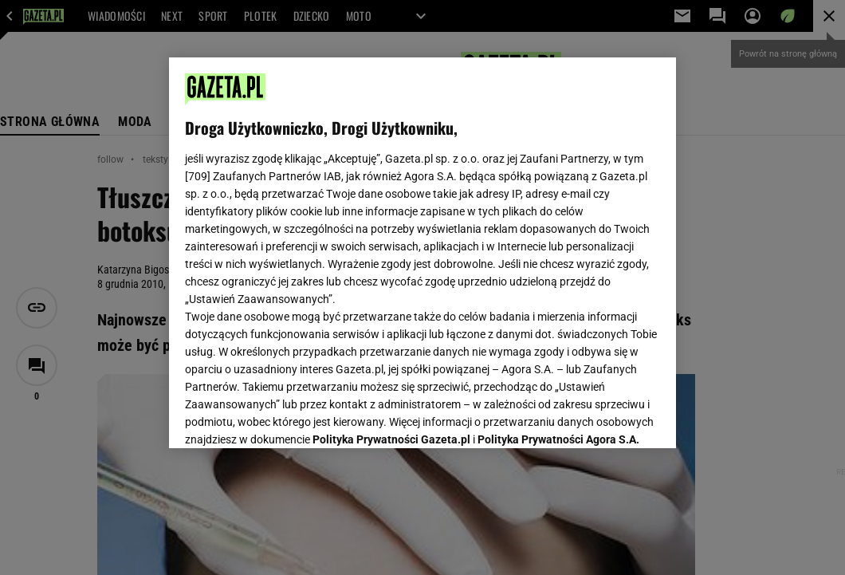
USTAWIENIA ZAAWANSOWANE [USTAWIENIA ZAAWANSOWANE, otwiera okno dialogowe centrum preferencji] (289, 416)
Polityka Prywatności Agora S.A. (558, 245)
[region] (422, 252)
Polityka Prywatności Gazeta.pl (391, 245)
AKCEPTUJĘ (606, 417)
